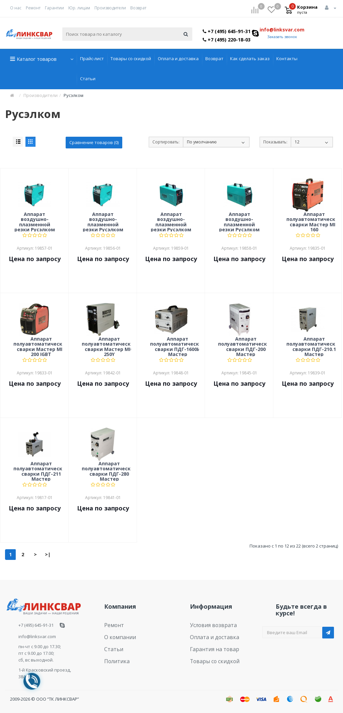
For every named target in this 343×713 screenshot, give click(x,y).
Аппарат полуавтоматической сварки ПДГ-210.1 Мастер (314, 346)
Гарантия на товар (210, 644)
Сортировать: (166, 142)
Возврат (138, 8)
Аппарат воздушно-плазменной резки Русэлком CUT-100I (34, 222)
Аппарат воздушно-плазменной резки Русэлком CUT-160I (103, 222)
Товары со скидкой (131, 58)
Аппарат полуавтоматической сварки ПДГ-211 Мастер (41, 471)
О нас (15, 8)
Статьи (87, 79)
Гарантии (54, 8)
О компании (117, 634)
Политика (114, 655)
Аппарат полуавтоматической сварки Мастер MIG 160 (314, 222)
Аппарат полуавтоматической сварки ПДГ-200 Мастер (245, 346)
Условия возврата (209, 624)
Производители (110, 8)
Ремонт (33, 8)
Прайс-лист (92, 58)
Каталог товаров (37, 58)
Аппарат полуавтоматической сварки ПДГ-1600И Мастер (177, 346)
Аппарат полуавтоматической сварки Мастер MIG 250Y (109, 346)
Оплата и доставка (178, 58)
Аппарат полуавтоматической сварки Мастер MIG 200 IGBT (41, 346)
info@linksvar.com (282, 29)
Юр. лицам (79, 8)
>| (48, 554)
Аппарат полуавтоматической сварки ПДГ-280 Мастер (109, 471)
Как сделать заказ (250, 58)
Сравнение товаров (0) (94, 142)
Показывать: (275, 142)
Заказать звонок (282, 36)
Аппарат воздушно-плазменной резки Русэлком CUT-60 (239, 222)
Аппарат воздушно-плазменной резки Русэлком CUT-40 (171, 222)
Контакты (286, 58)
